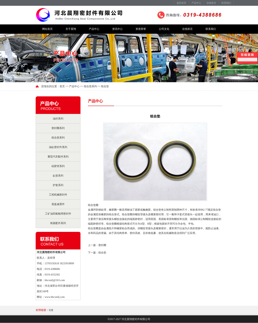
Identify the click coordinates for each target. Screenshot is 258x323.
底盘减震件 (58, 204)
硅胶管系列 (58, 166)
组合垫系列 (58, 137)
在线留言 (211, 2)
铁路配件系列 (58, 223)
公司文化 (164, 29)
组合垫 (102, 252)
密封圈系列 (58, 128)
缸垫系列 (58, 175)
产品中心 (196, 2)
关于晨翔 (71, 29)
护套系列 (58, 185)
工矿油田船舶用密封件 (58, 213)
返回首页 (181, 2)
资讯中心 (117, 29)
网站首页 (47, 29)
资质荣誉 (141, 29)
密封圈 (102, 245)
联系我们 (226, 2)
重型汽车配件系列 (58, 156)
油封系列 (58, 118)
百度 (51, 310)
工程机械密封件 (58, 194)
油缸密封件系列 (58, 147)
